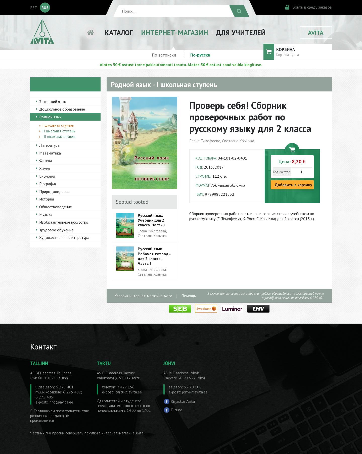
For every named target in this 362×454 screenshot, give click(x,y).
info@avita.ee (61, 402)
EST (33, 7)
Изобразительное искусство (63, 222)
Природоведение (54, 191)
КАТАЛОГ (119, 32)
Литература (49, 145)
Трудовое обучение (56, 229)
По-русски (200, 55)
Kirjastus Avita (183, 401)
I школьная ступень (58, 125)
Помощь (188, 295)
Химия (44, 168)
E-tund (176, 409)
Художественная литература (64, 237)
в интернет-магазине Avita (121, 433)
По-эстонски (164, 55)
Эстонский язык (52, 101)
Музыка (45, 214)
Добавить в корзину (293, 184)
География (48, 183)
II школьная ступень (58, 131)
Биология (47, 176)
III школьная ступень (59, 136)
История (46, 198)
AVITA (316, 32)
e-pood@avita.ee (273, 298)
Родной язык (50, 116)
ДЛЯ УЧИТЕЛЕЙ (241, 32)
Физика (45, 160)
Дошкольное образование (62, 109)
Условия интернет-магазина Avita (143, 295)
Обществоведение (55, 206)
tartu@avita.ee (128, 391)
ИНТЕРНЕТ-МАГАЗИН (174, 32)
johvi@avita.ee (195, 391)
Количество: (282, 172)
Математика (50, 153)
